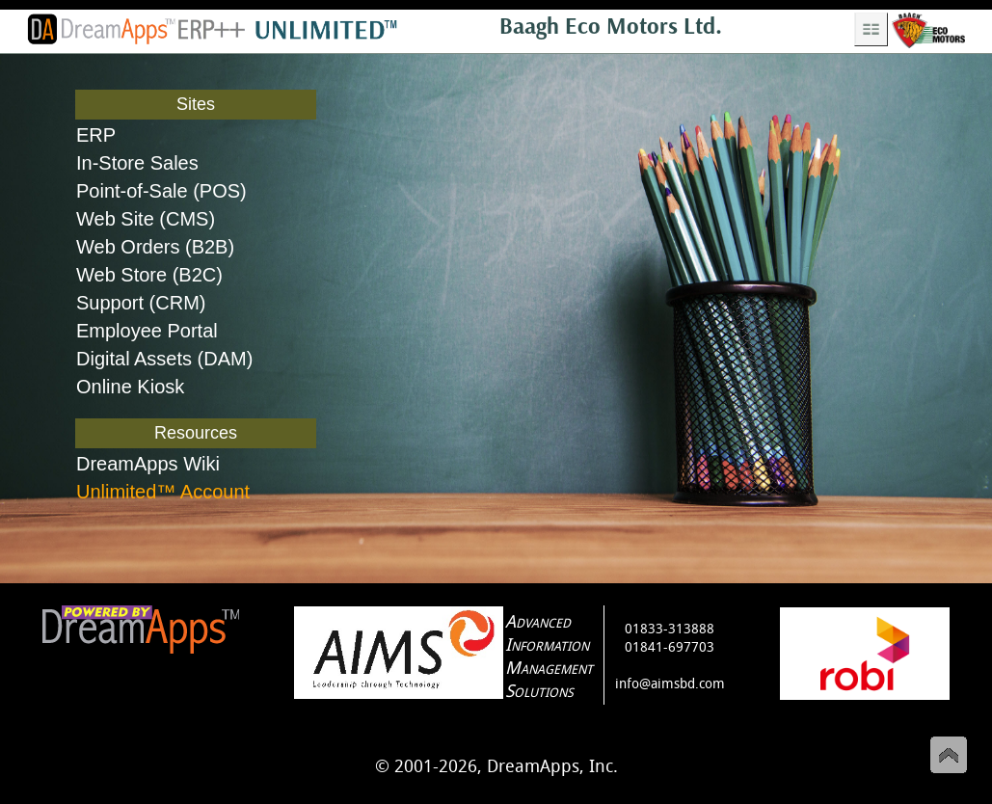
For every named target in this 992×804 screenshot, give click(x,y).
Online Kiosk (130, 386)
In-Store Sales (137, 163)
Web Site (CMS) (145, 218)
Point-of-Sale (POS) (161, 190)
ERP (96, 135)
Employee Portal (147, 330)
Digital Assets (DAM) (164, 358)
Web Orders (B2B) (155, 246)
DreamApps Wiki (148, 463)
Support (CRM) (140, 302)
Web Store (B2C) (149, 274)
